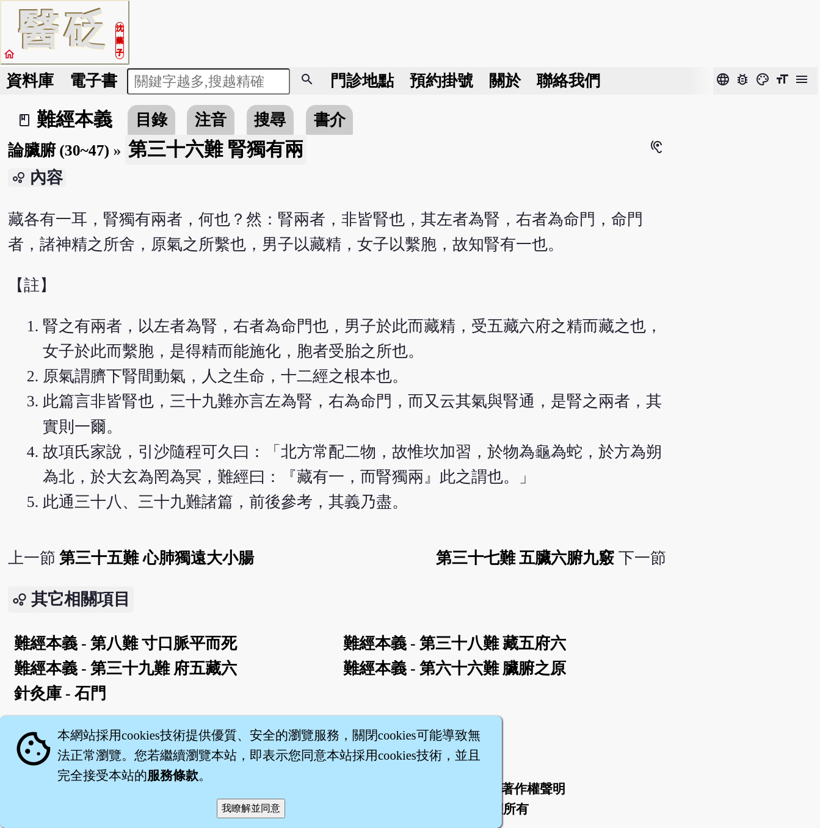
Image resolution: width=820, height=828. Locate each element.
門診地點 (362, 81)
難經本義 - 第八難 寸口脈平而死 (126, 643)
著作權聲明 (533, 789)
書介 (330, 120)
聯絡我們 (568, 81)
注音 (211, 120)
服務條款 (172, 775)
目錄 (151, 120)
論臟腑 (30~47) (58, 150)
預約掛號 (441, 81)
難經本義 (74, 119)
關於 (505, 81)
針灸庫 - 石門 (60, 693)
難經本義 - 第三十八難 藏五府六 (455, 643)
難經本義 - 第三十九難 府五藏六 (126, 668)
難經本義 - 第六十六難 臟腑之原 (455, 668)
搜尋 (270, 120)
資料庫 (30, 81)
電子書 (93, 81)
